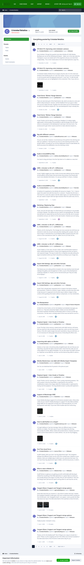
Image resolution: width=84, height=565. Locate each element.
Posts (6, 50)
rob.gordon (57, 304)
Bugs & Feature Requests (73, 304)
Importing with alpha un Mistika (47, 341)
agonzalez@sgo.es (59, 490)
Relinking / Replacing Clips (45, 205)
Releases (70, 51)
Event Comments (10, 62)
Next (50, 44)
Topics (7, 47)
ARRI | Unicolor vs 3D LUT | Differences (50, 168)
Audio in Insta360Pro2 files (46, 154)
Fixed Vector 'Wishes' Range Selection (49, 95)
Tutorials (76, 156)
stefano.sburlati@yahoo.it (61, 156)
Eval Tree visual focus (44, 449)
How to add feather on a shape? (47, 422)
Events (7, 59)
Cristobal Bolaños (44, 51)
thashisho (57, 396)
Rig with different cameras (45, 134)
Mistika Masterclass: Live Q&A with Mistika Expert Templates (57, 361)
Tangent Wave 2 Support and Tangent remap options (54, 488)
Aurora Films (57, 451)
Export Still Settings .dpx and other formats (51, 263)
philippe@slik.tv (58, 343)
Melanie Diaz (57, 470)
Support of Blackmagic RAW (46, 394)
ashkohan (57, 363)
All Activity (8, 39)
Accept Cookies (63, 560)
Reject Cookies (76, 560)
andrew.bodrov (58, 51)
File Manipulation (43, 302)
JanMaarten (57, 97)
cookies (13, 561)
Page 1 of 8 (61, 44)
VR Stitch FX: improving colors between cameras (53, 49)
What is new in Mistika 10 (45, 468)
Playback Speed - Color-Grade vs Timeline (50, 322)
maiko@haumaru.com (60, 136)
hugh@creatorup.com (60, 424)
